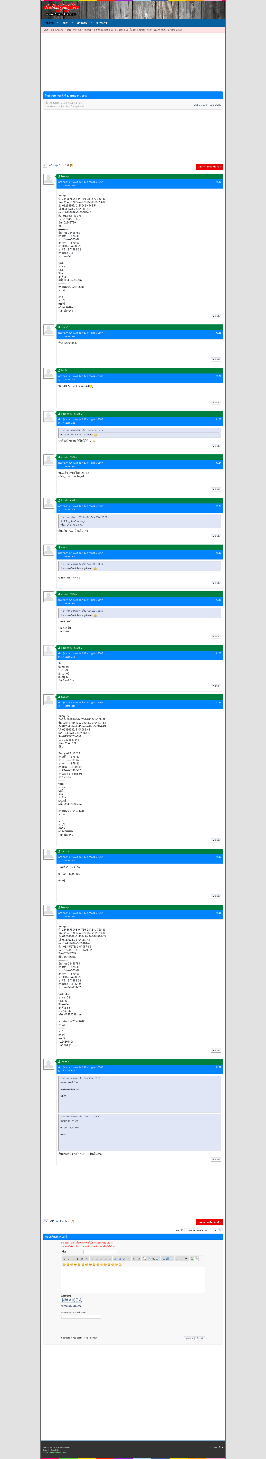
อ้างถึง (216, 316)
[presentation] (87, 1326)
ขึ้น (45, 1221)
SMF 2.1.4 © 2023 (49, 1447)
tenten (122, 30)
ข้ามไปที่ (179, 1230)
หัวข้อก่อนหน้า (201, 105)
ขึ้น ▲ (221, 1447)
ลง (45, 166)
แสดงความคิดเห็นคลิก (209, 166)
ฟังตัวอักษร (66, 1306)
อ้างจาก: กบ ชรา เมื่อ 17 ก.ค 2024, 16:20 (81, 1078)
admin (141, 30)
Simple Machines (64, 1447)
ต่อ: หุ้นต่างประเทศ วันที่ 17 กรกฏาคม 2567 (80, 182)
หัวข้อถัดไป (215, 105)
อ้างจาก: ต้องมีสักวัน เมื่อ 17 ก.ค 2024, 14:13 (83, 430)
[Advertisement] (133, 65)
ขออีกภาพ (77, 1306)
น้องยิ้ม (129, 30)
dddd (135, 30)
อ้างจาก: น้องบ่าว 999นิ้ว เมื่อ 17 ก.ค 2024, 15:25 (85, 517)
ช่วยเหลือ (213, 1447)
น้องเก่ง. (114, 30)
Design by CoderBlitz (51, 1450)
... (62, 165)
